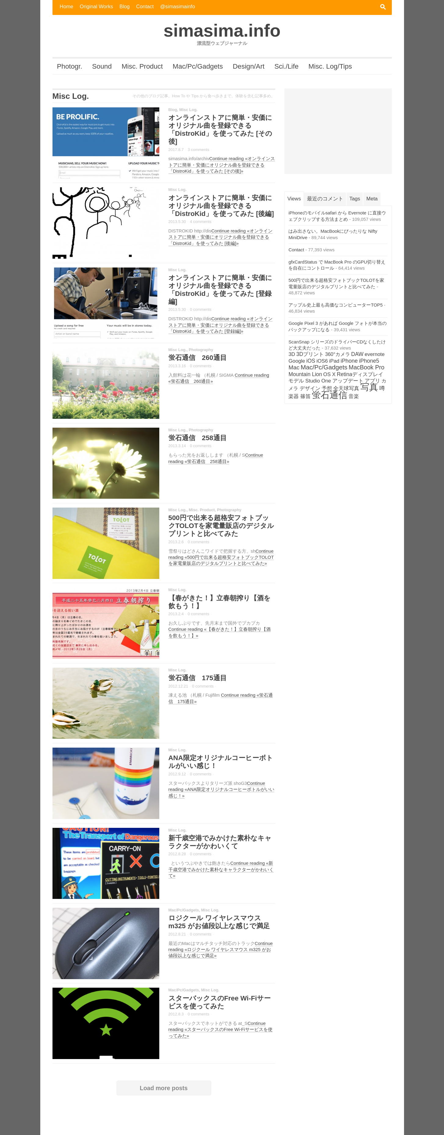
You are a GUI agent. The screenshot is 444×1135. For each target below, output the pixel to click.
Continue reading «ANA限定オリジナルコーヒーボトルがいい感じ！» (221, 789)
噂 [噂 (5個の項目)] (382, 388)
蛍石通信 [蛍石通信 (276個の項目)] (329, 395)
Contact (145, 6)
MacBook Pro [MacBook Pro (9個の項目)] (366, 367)
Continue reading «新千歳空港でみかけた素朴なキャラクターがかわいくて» (221, 869)
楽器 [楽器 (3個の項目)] (293, 396)
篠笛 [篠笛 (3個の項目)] (305, 396)
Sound (102, 66)
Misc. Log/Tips (330, 66)
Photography (201, 349)
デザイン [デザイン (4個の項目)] (310, 388)
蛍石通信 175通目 (197, 678)
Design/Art (249, 66)
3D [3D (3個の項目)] (291, 354)
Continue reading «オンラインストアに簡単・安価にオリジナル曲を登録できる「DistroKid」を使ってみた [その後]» (221, 165)
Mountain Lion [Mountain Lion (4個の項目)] (305, 374)
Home (67, 6)
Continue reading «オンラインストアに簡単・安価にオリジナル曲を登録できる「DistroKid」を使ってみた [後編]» (220, 237)
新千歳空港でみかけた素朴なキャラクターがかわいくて (220, 842)
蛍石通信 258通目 (197, 438)
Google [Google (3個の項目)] (296, 361)
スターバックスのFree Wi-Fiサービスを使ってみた (219, 1002)
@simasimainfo (177, 6)
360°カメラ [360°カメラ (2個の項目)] (337, 354)
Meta (372, 199)
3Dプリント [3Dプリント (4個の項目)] (310, 354)
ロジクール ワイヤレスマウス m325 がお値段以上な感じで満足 (219, 922)
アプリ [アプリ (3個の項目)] (372, 381)
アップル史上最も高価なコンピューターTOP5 (335, 305)
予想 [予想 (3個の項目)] (327, 388)
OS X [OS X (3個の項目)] (329, 374)
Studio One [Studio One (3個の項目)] (318, 381)
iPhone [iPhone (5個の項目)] (349, 361)
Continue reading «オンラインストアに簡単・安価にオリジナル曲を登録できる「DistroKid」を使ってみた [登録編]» (220, 325)
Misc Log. (188, 109)
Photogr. (69, 66)
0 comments (200, 309)
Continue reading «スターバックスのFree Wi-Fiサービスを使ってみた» (220, 1029)
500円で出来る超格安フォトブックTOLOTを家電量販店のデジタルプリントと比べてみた (221, 525)
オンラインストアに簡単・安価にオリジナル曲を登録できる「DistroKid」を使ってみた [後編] (221, 205)
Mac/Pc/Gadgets (198, 66)
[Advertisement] (338, 131)
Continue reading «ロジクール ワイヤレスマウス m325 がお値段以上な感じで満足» (220, 949)
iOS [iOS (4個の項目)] (310, 361)
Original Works (96, 6)
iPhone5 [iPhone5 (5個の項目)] (369, 361)
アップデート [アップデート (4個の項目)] (347, 381)
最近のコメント (325, 199)
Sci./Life (286, 66)
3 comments (198, 149)
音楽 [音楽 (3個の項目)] (353, 396)
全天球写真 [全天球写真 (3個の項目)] (346, 388)
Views (294, 199)
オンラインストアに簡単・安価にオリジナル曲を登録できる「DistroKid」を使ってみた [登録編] (220, 289)
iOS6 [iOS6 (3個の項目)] (322, 361)
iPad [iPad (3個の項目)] (334, 361)
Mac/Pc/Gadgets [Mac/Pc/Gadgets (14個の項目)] (324, 367)
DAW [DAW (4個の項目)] (357, 354)
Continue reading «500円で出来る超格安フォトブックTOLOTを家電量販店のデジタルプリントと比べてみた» (221, 557)
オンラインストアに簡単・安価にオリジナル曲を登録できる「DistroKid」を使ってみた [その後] (220, 129)
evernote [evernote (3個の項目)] (374, 354)
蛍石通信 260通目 (197, 357)
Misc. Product (142, 66)
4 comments (200, 221)
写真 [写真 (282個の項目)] (369, 387)
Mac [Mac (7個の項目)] (293, 367)
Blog (125, 6)
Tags (354, 199)
